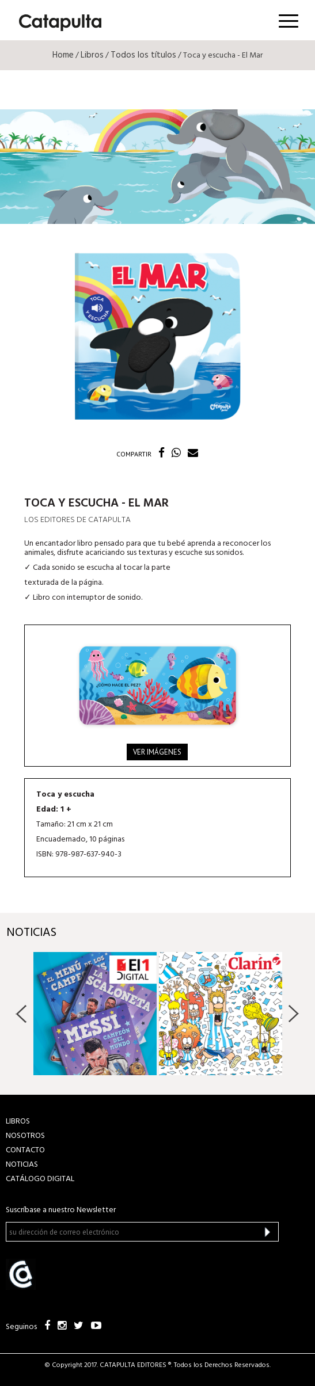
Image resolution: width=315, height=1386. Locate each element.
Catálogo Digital (40, 1179)
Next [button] (293, 1013)
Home (63, 55)
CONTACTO (25, 1150)
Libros (92, 55)
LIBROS (18, 1121)
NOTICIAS (22, 1164)
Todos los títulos (143, 55)
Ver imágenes (157, 752)
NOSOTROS (25, 1136)
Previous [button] (21, 1013)
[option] (95, 1013)
